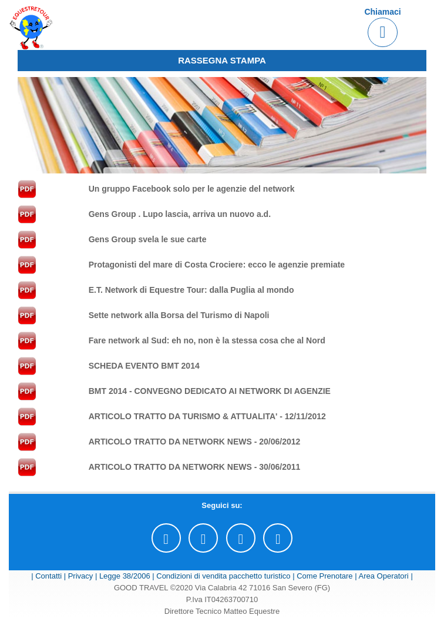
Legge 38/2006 (124, 576)
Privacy (80, 576)
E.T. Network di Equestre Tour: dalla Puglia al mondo (191, 290)
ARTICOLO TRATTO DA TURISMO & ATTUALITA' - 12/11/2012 (207, 416)
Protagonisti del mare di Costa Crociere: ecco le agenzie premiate (217, 264)
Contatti (48, 576)
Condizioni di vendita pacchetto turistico (223, 576)
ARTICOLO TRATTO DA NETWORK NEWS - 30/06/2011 (195, 467)
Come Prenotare (324, 576)
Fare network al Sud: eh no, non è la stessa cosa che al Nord (207, 340)
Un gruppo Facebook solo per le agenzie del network (192, 188)
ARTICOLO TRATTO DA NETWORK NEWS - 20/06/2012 (195, 441)
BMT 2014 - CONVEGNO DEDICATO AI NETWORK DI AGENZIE (210, 391)
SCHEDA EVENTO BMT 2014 (144, 365)
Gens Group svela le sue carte (148, 239)
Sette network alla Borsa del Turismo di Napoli (179, 315)
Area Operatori (384, 576)
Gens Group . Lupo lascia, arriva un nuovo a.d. (180, 214)
